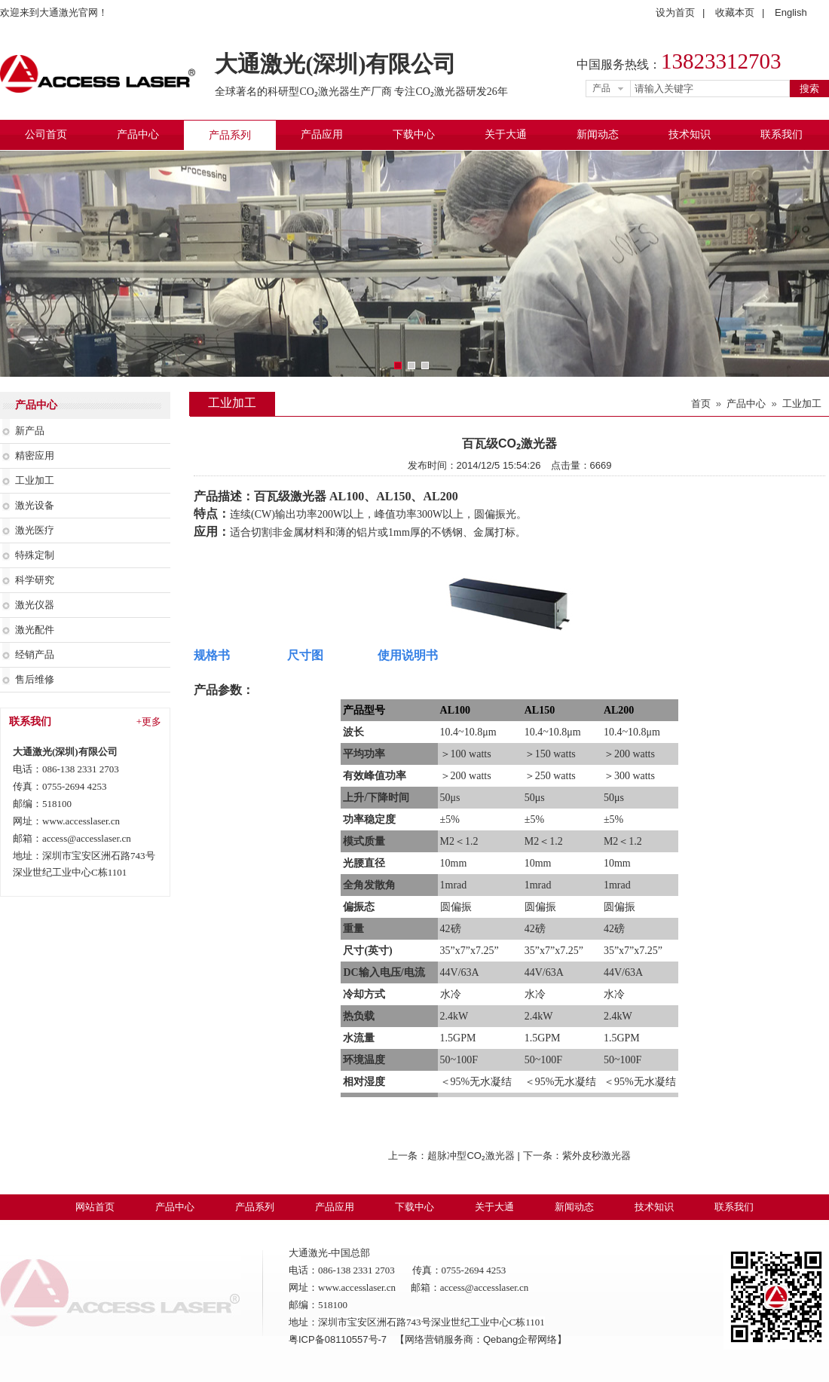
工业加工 (34, 480)
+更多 (148, 721)
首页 (701, 403)
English (791, 12)
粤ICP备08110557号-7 (339, 1339)
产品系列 (230, 135)
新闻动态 (598, 134)
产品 (601, 88)
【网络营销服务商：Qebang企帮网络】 (481, 1339)
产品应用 (322, 134)
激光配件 (34, 629)
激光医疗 (34, 530)
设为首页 (675, 12)
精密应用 (34, 455)
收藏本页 (734, 12)
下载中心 (414, 134)
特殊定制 (34, 555)
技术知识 (689, 134)
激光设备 (34, 505)
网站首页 (95, 1206)
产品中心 (138, 134)
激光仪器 (34, 604)
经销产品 (34, 654)
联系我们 (781, 134)
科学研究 (34, 580)
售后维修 (34, 679)
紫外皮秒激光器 (596, 1155)
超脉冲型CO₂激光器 (471, 1155)
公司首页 (46, 134)
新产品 (29, 430)
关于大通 (506, 134)
